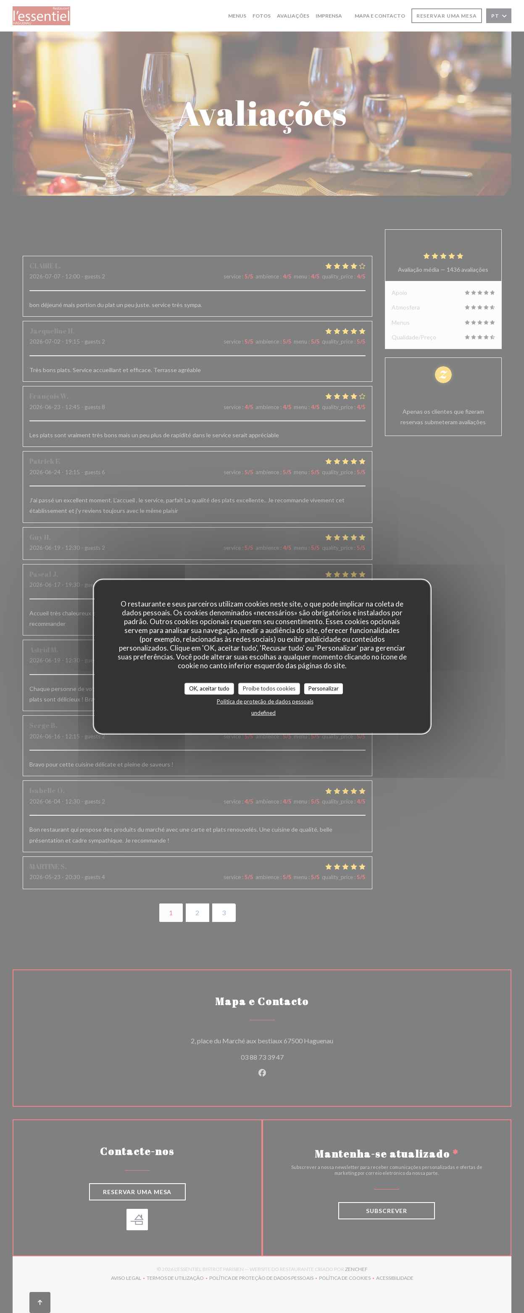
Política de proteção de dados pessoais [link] (265, 701)
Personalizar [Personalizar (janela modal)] (323, 688)
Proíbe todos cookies (269, 688)
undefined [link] (263, 712)
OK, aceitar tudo (209, 688)
